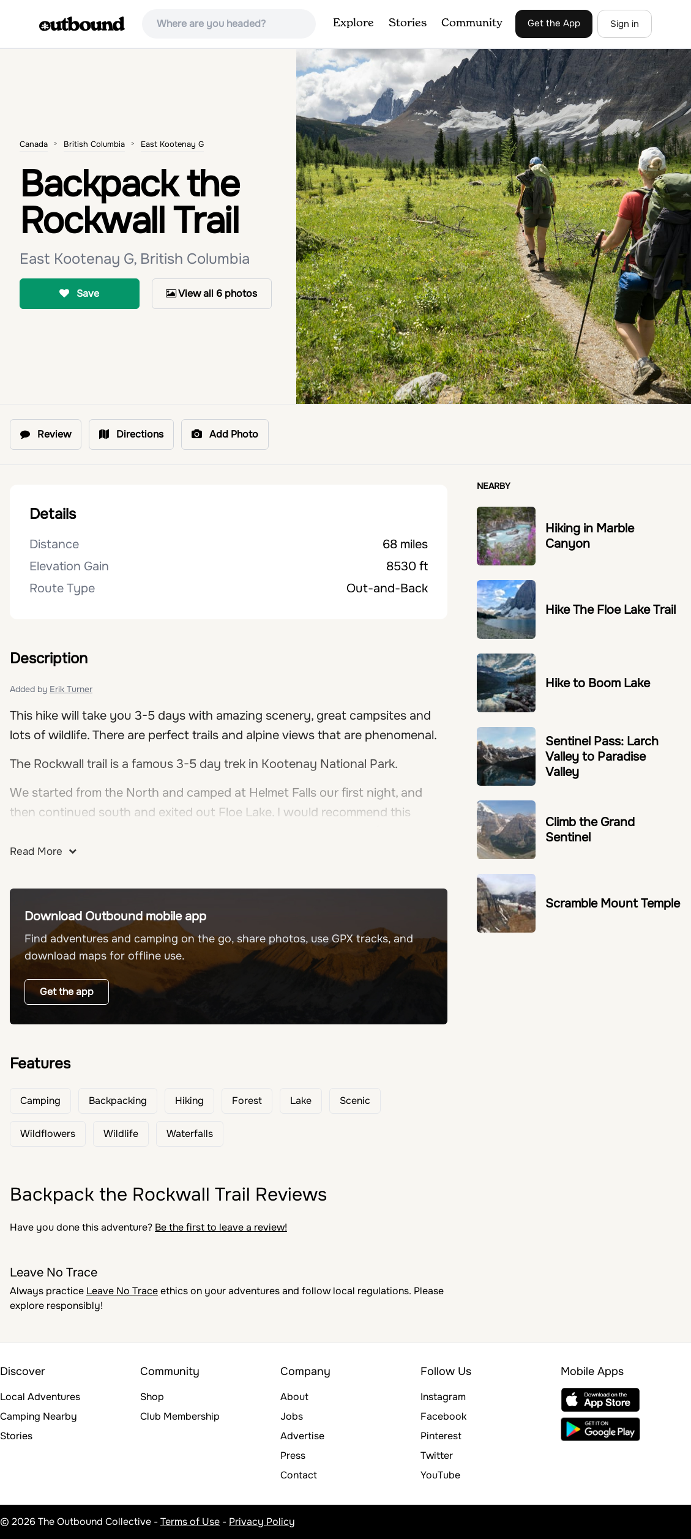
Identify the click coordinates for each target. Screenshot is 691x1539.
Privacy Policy (262, 1521)
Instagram (443, 1396)
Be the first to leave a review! (221, 1227)
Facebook (443, 1416)
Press (292, 1455)
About (294, 1396)
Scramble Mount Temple (612, 903)
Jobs (291, 1416)
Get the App (554, 23)
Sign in (624, 24)
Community (471, 23)
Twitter (436, 1455)
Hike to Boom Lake (597, 683)
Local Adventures (40, 1396)
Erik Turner (71, 689)
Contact (298, 1475)
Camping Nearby (38, 1416)
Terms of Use (190, 1521)
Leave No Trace (122, 1290)
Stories (408, 23)
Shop (152, 1396)
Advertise (302, 1435)
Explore (353, 23)
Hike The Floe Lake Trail (610, 609)
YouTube (440, 1475)
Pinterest (440, 1435)
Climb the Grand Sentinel (590, 829)
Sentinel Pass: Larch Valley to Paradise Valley (602, 757)
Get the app (67, 991)
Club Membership (180, 1416)
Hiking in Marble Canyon (589, 536)
